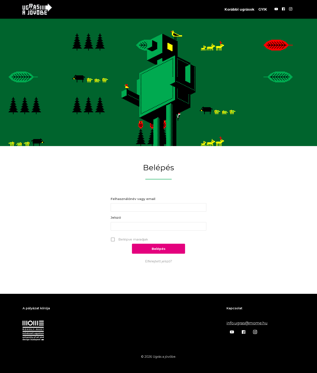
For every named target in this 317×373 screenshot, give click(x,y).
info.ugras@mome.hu (246, 323)
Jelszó (116, 217)
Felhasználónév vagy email (133, 199)
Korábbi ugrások (239, 9)
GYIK (262, 9)
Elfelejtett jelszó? (158, 261)
